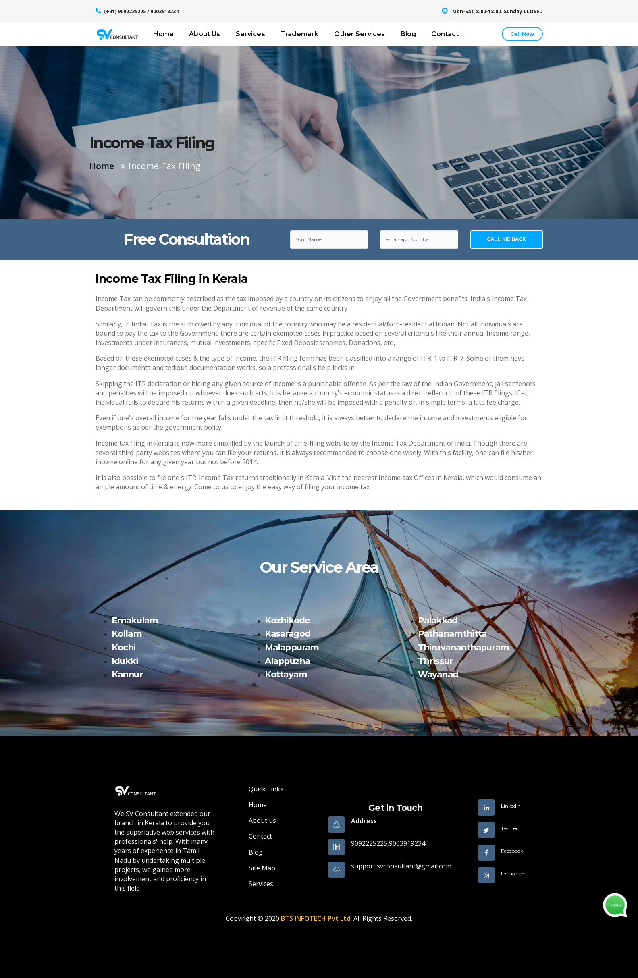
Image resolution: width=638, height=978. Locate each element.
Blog (408, 34)
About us (262, 820)
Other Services (359, 34)
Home (163, 34)
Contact (445, 34)
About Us (204, 34)
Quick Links (266, 789)
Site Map (262, 868)
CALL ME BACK (506, 239)
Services (250, 34)
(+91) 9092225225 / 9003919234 (141, 11)
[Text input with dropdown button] (329, 239)
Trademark (299, 34)
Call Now (522, 34)
